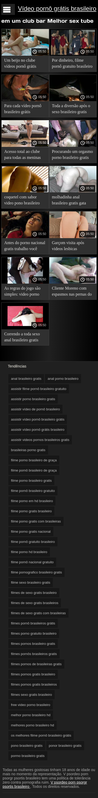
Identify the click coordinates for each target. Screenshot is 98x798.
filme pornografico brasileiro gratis (36, 572)
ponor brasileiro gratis (65, 746)
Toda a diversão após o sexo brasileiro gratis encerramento (71, 110)
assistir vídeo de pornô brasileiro (35, 409)
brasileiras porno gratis (28, 450)
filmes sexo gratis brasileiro (31, 695)
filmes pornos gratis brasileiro (33, 674)
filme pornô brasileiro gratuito (33, 491)
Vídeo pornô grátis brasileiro (57, 8)
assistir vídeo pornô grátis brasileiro (37, 430)
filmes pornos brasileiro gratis (33, 644)
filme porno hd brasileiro (29, 552)
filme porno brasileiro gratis (31, 481)
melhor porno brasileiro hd (30, 715)
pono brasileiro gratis (27, 746)
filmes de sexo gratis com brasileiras (38, 613)
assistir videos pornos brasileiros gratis (40, 440)
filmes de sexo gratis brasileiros (34, 603)
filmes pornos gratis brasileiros (34, 684)
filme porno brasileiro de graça (34, 460)
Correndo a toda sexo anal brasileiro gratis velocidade (22, 338)
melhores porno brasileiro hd (32, 725)
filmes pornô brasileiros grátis (33, 623)
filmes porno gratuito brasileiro (33, 633)
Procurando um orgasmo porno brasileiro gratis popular (72, 155)
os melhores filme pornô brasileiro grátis (41, 735)
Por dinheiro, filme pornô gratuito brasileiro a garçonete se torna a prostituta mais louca (72, 64)
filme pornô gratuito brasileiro (33, 542)
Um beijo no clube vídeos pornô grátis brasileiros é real (20, 64)
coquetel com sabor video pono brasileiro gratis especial (22, 201)
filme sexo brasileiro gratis (30, 582)
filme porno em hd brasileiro (32, 501)
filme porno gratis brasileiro (31, 511)
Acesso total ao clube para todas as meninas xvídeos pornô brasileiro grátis (24, 155)
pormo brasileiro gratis (28, 756)
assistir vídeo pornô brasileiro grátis (37, 419)
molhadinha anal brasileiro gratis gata (69, 200)
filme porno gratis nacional (31, 531)
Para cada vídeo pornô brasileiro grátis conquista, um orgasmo (23, 110)
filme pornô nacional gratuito (32, 562)
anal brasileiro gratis (26, 379)
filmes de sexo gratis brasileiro (34, 593)
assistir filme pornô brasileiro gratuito (38, 389)
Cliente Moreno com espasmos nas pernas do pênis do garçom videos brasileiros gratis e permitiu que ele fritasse (72, 292)
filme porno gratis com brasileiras (36, 521)
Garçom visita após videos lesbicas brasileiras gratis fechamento (68, 246)
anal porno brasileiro (63, 379)
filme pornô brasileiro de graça (34, 470)
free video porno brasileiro (30, 705)
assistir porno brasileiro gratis (33, 399)
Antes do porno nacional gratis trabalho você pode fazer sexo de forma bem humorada (24, 246)
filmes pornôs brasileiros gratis (34, 654)
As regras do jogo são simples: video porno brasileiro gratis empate (23, 292)
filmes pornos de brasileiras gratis (36, 664)
